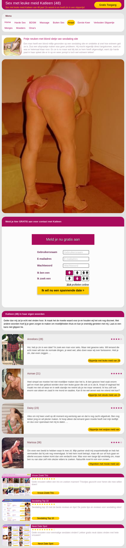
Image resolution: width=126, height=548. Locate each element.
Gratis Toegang (108, 4)
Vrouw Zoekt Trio (45, 493)
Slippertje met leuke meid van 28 (104, 360)
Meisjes (9, 28)
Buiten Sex (58, 22)
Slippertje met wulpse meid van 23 (104, 429)
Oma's (32, 28)
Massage (44, 22)
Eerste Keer (84, 22)
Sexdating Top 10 (45, 518)
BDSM (32, 22)
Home (8, 22)
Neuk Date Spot (45, 543)
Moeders (20, 28)
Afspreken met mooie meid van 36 (104, 464)
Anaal (71, 22)
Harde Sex (20, 22)
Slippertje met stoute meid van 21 (104, 395)
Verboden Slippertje (104, 22)
